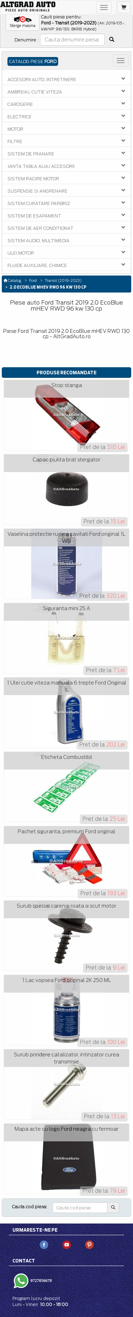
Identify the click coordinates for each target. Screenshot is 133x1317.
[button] (22, 22)
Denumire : (26, 39)
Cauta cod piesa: (29, 1206)
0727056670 (40, 1280)
